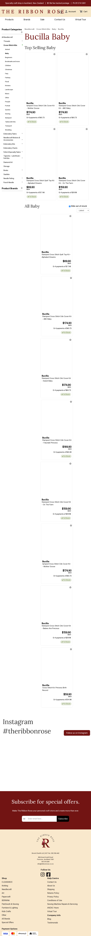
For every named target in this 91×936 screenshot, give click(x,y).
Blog (49, 922)
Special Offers (8, 926)
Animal (7, 50)
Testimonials (52, 926)
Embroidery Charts (10, 154)
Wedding (8, 135)
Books (13, 177)
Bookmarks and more (12, 63)
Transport (8, 131)
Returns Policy (53, 895)
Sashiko (7, 181)
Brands (27, 19)
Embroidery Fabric (13, 139)
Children (8, 67)
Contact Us (59, 19)
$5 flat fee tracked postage (58, 3)
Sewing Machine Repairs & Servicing (62, 907)
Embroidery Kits (13, 149)
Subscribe (63, 820)
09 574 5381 (80, 3)
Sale (42, 19)
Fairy (6, 76)
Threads (13, 42)
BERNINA (6, 903)
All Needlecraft (7, 38)
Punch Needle (13, 189)
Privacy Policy (53, 899)
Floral (7, 84)
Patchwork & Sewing (10, 907)
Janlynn (5, 219)
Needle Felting (13, 185)
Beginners (8, 59)
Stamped (8, 122)
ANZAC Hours (53, 911)
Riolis (4, 227)
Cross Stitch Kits (13, 46)
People (7, 105)
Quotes (7, 114)
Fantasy (7, 80)
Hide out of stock (79, 206)
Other (7, 101)
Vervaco (5, 236)
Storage (7, 173)
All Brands (6, 922)
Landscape (9, 93)
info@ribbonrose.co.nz (45, 865)
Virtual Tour (52, 914)
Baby (7, 54)
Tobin (4, 231)
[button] (69, 11)
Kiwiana (7, 88)
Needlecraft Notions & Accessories (13, 144)
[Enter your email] (41, 820)
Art (3, 895)
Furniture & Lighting (10, 911)
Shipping (50, 891)
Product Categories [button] (12, 30)
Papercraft (6, 899)
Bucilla (4, 210)
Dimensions (6, 206)
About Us (51, 887)
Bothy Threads (7, 202)
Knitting (5, 887)
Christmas (8, 71)
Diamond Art (8, 168)
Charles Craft (7, 214)
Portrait (7, 109)
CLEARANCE (7, 883)
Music (7, 97)
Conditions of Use (54, 903)
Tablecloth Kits (10, 126)
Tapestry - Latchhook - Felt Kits (13, 163)
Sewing (7, 118)
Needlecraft (29, 29)
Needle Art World (8, 223)
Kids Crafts (6, 914)
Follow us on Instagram (77, 734)
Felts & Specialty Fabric (13, 158)
